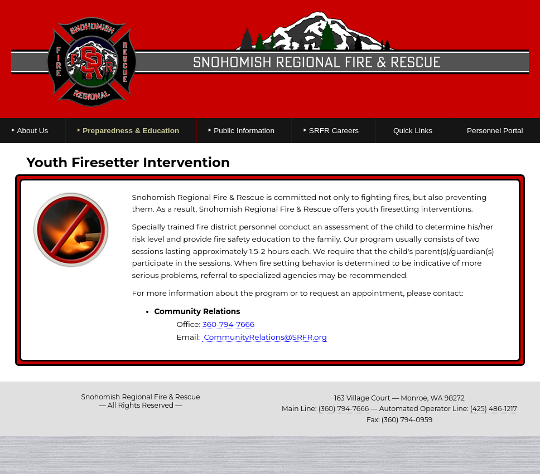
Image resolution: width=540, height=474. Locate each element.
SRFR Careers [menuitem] (334, 130)
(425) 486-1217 (493, 408)
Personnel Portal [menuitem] (495, 130)
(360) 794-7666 (344, 408)
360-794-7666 (228, 324)
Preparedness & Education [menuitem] (131, 130)
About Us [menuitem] (32, 130)
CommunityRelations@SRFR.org (264, 337)
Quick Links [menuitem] (412, 130)
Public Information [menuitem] (244, 130)
